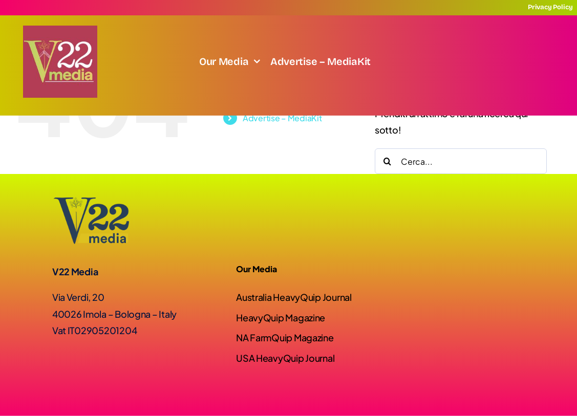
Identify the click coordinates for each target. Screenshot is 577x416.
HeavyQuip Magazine (280, 317)
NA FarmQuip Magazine (285, 337)
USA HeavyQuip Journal (285, 358)
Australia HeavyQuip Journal (294, 297)
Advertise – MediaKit (282, 118)
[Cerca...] (461, 161)
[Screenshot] (60, 30)
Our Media (256, 269)
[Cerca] (387, 161)
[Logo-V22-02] (90, 201)
